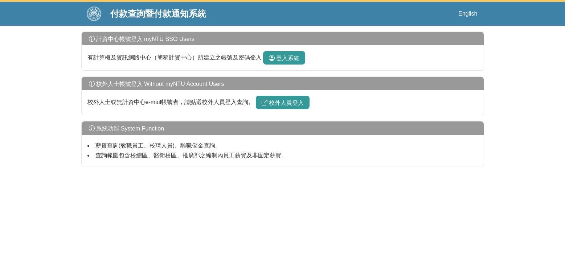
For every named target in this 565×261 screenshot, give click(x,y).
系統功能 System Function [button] (125, 128)
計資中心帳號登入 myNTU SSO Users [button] (141, 39)
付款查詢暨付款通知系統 (158, 13)
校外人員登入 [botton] (283, 103)
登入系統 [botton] (284, 58)
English (467, 14)
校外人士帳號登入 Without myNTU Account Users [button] (155, 83)
